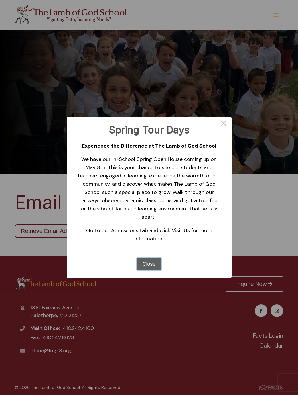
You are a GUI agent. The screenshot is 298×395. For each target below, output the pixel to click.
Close (148, 264)
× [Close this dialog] (224, 124)
